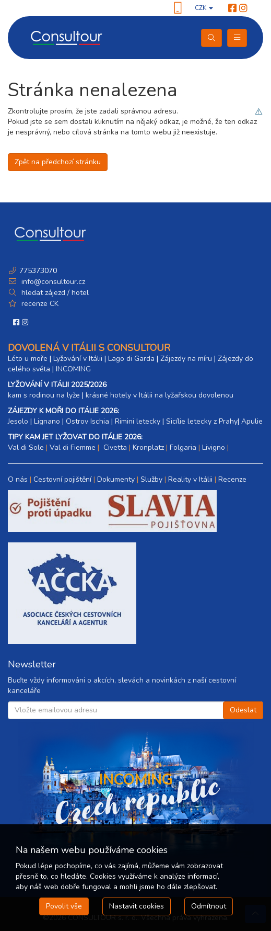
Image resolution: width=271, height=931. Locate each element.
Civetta (114, 447)
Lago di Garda (131, 359)
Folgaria (183, 447)
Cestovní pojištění (62, 479)
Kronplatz (148, 447)
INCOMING (73, 369)
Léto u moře (28, 359)
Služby (151, 479)
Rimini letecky (137, 421)
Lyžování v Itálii (77, 359)
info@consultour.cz (52, 282)
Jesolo (18, 421)
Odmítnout (208, 906)
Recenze (232, 479)
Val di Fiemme (73, 447)
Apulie (252, 421)
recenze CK (39, 304)
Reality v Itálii (190, 479)
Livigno (213, 447)
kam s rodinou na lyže (44, 395)
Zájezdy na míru (186, 359)
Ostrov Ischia (87, 421)
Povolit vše (64, 906)
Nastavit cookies (136, 906)
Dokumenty (116, 479)
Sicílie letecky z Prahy (202, 421)
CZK (204, 8)
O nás (18, 479)
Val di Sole (26, 447)
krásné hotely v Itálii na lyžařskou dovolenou (159, 395)
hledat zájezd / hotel (55, 293)
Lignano (47, 421)
